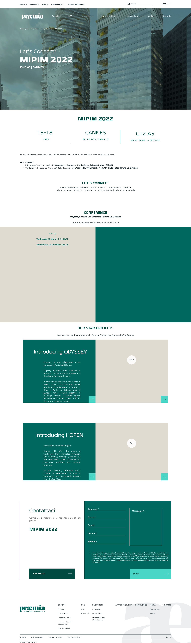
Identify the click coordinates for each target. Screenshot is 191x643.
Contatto (166, 16)
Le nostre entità (64, 622)
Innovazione (132, 16)
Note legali (23, 631)
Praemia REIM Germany (74, 631)
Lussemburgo (56, 4)
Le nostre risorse (64, 611)
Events (48, 29)
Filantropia (85, 607)
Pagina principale (26, 29)
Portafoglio (96, 603)
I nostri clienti (97, 607)
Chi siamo (39, 567)
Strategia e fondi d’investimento (98, 612)
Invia (136, 567)
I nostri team (62, 607)
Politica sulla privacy (37, 631)
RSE (82, 603)
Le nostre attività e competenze (65, 617)
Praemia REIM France (55, 631)
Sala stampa (39, 29)
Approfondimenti (109, 16)
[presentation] (107, 566)
